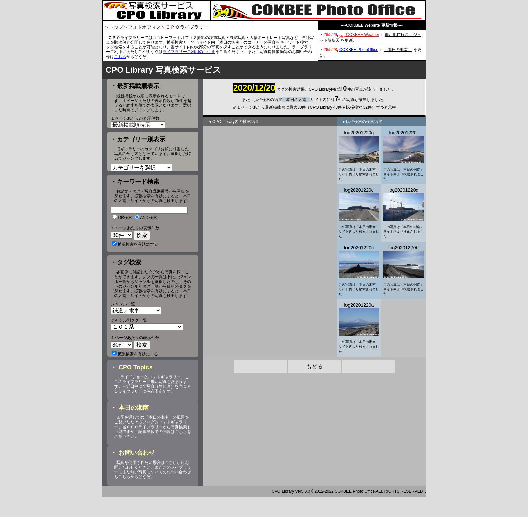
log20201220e (359, 190)
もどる (314, 366)
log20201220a (359, 305)
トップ (116, 27)
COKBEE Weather (362, 34)
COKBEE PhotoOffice (358, 49)
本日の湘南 (134, 427)
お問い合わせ (137, 472)
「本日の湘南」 (398, 49)
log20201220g (359, 132)
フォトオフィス (144, 27)
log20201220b (404, 247)
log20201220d (404, 190)
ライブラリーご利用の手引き (189, 51)
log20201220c (359, 247)
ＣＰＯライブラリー (187, 27)
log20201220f (403, 132)
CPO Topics (136, 387)
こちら (120, 56)
